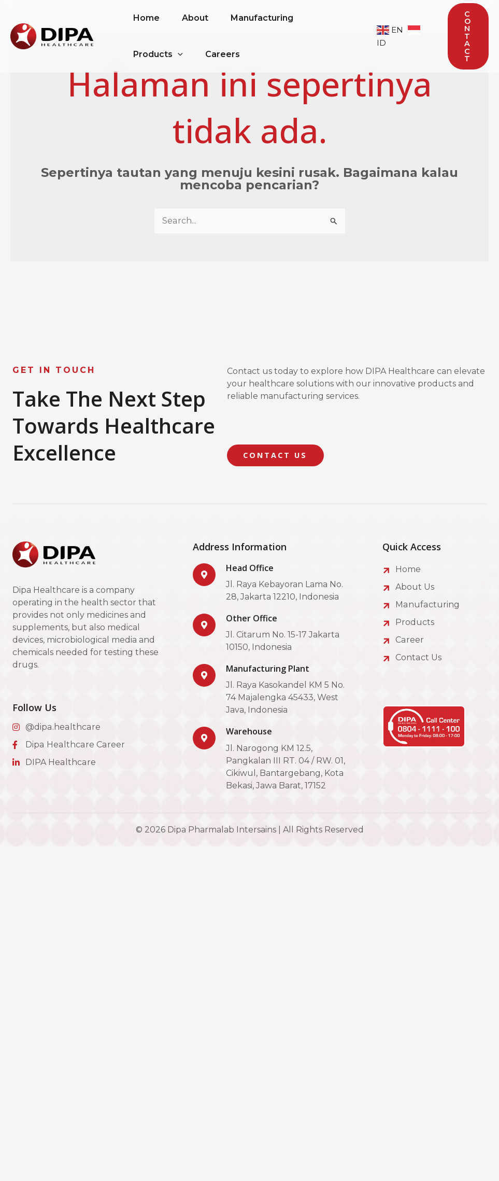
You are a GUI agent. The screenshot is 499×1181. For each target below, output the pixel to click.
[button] (468, 36)
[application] (179, 54)
